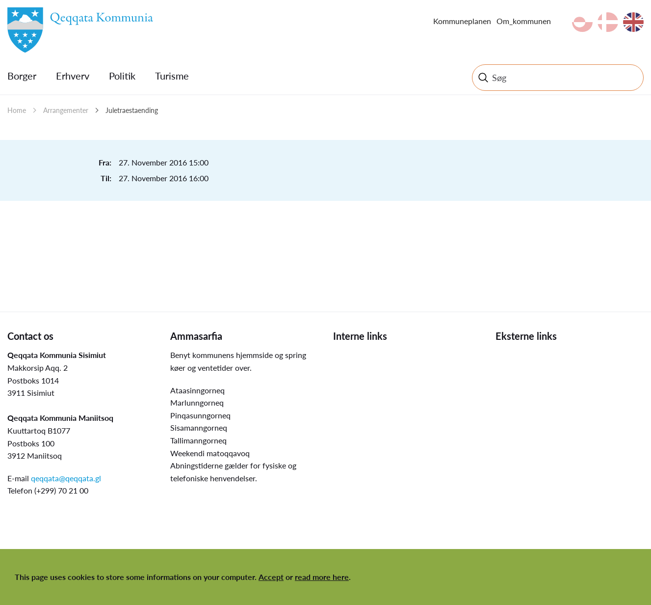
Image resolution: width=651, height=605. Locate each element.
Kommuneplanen (462, 21)
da (608, 22)
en (633, 22)
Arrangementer (65, 110)
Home (16, 110)
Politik (122, 76)
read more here (322, 576)
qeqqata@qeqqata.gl (66, 478)
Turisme (172, 76)
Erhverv (72, 76)
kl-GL (582, 22)
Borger (21, 76)
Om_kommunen (523, 21)
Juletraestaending (131, 110)
